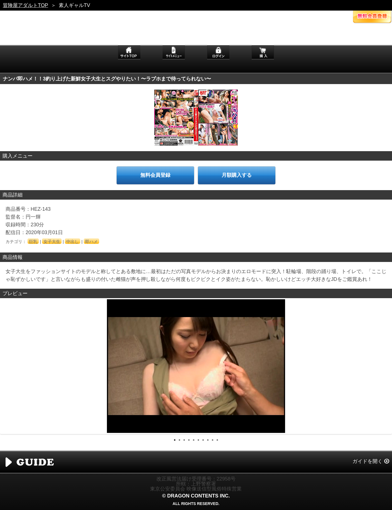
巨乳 (33, 241)
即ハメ (91, 241)
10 (217, 440)
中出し (72, 241)
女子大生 (51, 241)
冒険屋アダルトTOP (25, 5)
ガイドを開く (367, 461)
